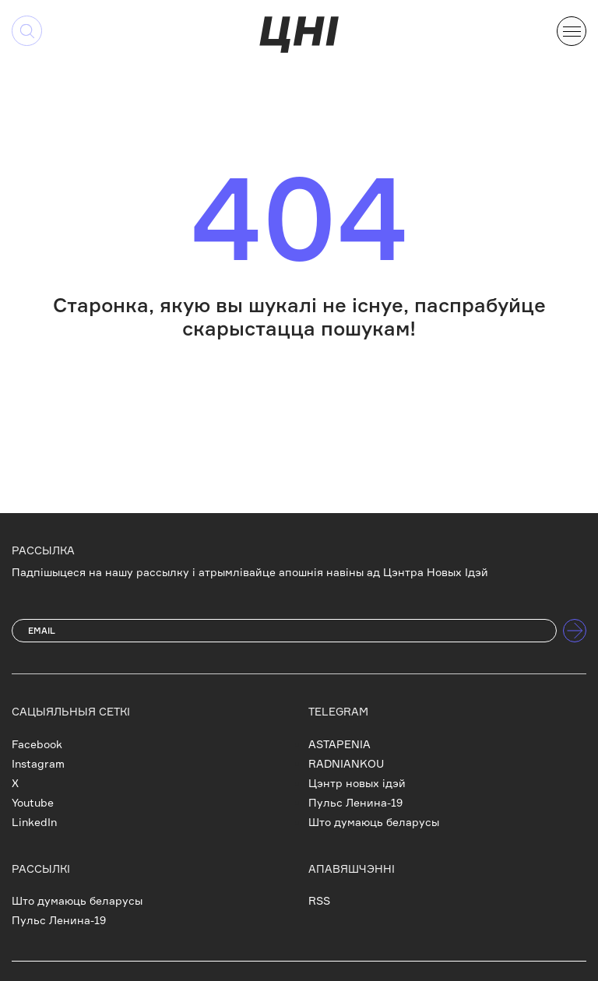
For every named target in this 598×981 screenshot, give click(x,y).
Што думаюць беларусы (373, 821)
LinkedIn (34, 821)
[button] (571, 29)
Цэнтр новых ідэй (357, 782)
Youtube (33, 802)
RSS (319, 900)
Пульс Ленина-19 (355, 802)
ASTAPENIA (339, 744)
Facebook (37, 744)
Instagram (38, 763)
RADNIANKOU (346, 763)
